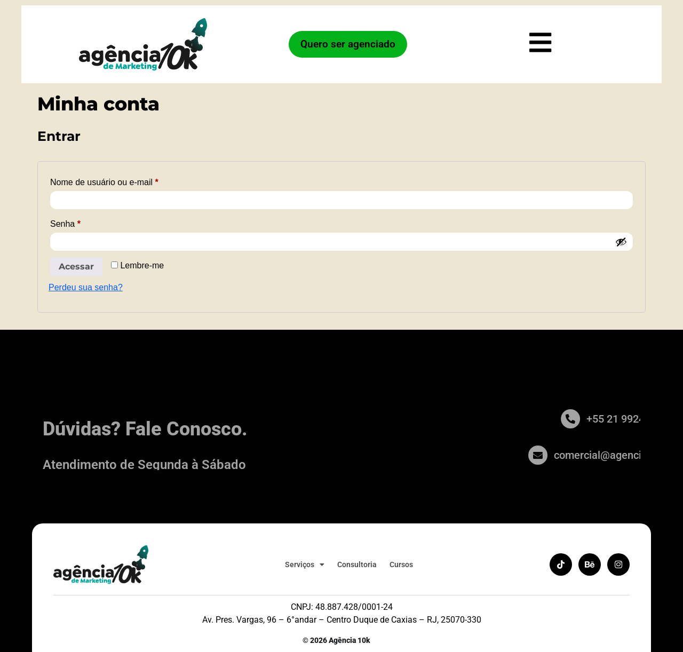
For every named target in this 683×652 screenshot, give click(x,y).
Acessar (76, 266)
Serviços (303, 564)
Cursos (399, 564)
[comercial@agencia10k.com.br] (573, 455)
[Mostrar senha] (621, 242)
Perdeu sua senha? (86, 287)
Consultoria (355, 564)
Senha (86, 222)
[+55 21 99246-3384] (596, 418)
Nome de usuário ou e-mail (125, 180)
